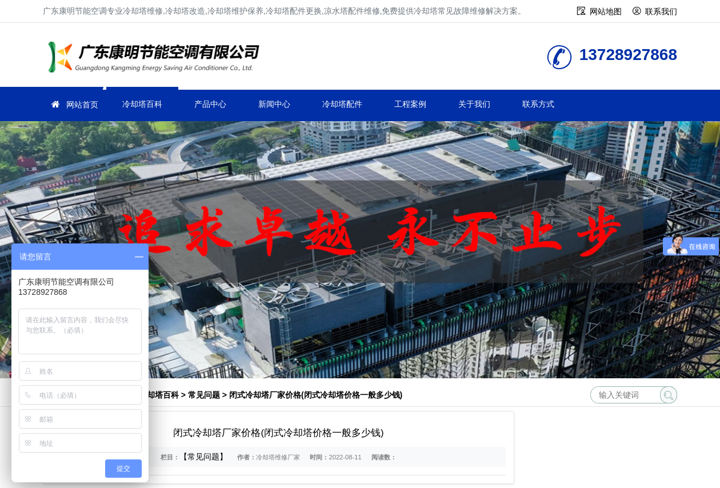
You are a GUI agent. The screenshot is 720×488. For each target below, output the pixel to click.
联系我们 (661, 11)
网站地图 (606, 11)
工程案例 (410, 104)
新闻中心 (274, 104)
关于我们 (474, 104)
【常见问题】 (203, 456)
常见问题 (204, 394)
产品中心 (210, 104)
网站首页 (82, 104)
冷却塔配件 (342, 104)
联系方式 (538, 104)
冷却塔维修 (157, 58)
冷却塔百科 (142, 104)
